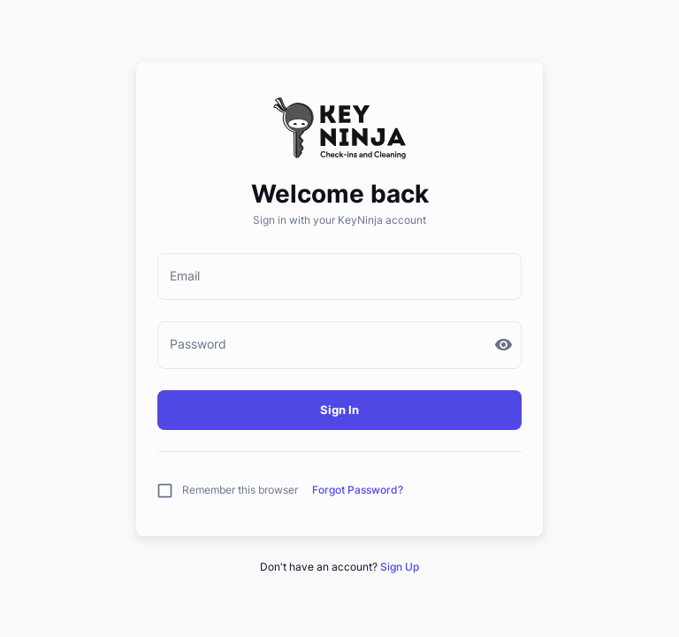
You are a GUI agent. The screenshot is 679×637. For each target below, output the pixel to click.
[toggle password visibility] (503, 344)
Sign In (339, 410)
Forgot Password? (357, 489)
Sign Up (399, 566)
